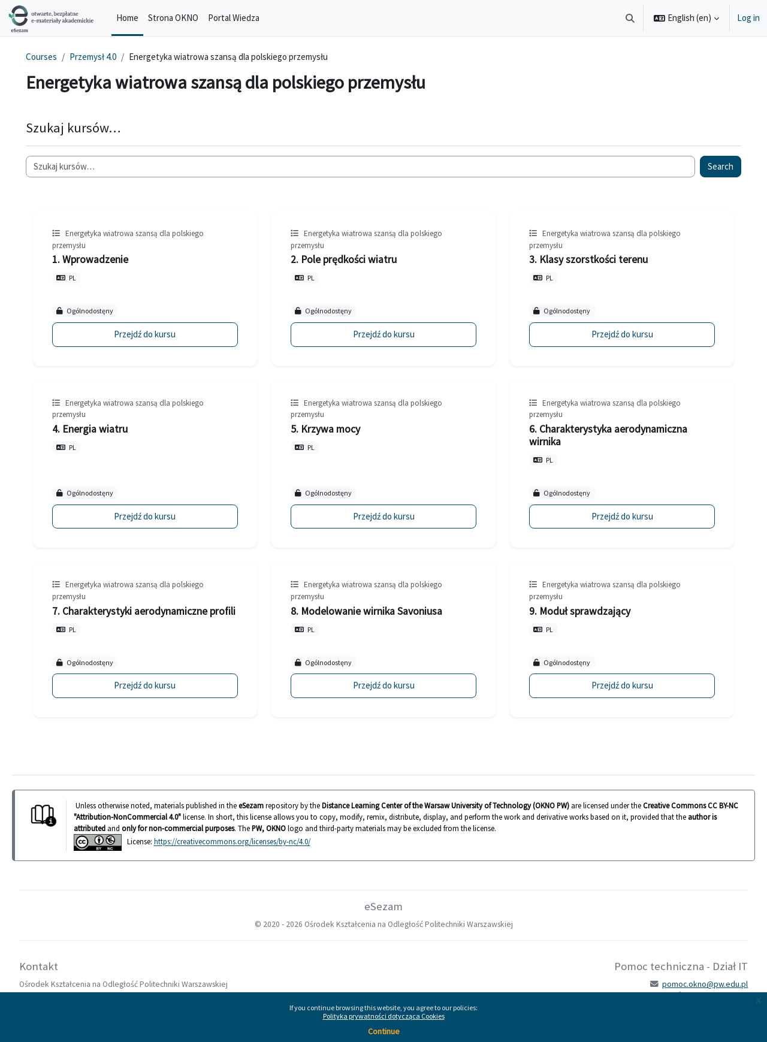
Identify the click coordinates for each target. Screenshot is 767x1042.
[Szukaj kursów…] (360, 167)
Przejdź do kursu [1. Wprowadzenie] (156, 334)
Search (704, 166)
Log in (748, 17)
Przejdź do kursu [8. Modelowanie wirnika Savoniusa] (383, 697)
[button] (630, 18)
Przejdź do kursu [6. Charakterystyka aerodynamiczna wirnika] (611, 516)
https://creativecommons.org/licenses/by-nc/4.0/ (249, 854)
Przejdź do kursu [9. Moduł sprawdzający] (611, 697)
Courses (58, 56)
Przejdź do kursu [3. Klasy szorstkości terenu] (611, 334)
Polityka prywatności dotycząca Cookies (384, 1015)
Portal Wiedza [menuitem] (233, 17)
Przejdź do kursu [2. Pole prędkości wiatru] (383, 334)
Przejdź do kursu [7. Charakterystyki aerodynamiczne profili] (156, 697)
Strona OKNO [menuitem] (173, 17)
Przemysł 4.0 (109, 56)
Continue (384, 1031)
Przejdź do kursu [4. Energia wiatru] (156, 516)
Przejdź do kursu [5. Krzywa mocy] (383, 516)
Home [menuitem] (127, 17)
